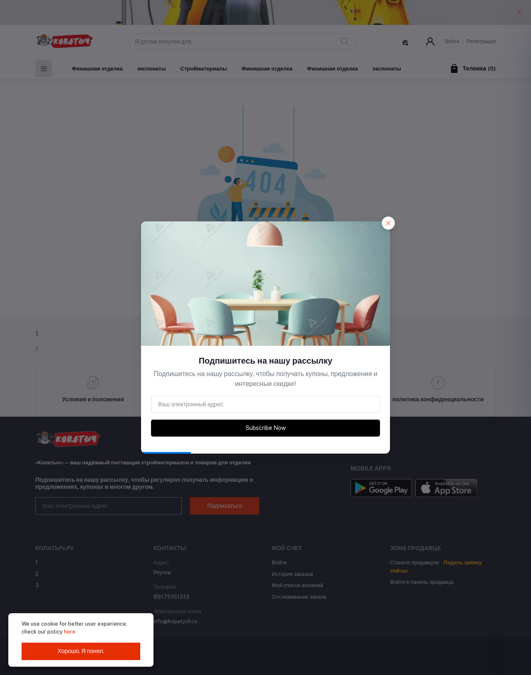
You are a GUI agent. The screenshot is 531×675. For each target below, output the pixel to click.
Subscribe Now (266, 428)
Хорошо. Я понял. (81, 651)
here (70, 632)
